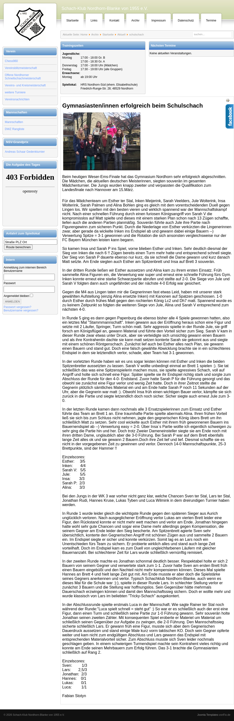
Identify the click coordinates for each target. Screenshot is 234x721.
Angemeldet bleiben (16, 296)
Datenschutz (186, 20)
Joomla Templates (207, 714)
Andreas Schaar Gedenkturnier (25, 151)
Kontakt (114, 20)
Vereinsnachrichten (17, 99)
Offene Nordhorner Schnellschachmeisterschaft (23, 76)
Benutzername (13, 271)
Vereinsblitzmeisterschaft (21, 68)
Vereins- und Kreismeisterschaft (25, 85)
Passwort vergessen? (17, 307)
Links (94, 20)
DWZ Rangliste (14, 129)
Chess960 (11, 61)
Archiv (135, 20)
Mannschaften (14, 122)
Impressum (158, 20)
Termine (211, 20)
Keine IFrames (30, 197)
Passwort (9, 283)
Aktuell (121, 34)
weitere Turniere (15, 92)
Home (83, 34)
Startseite (72, 20)
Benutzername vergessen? (21, 310)
